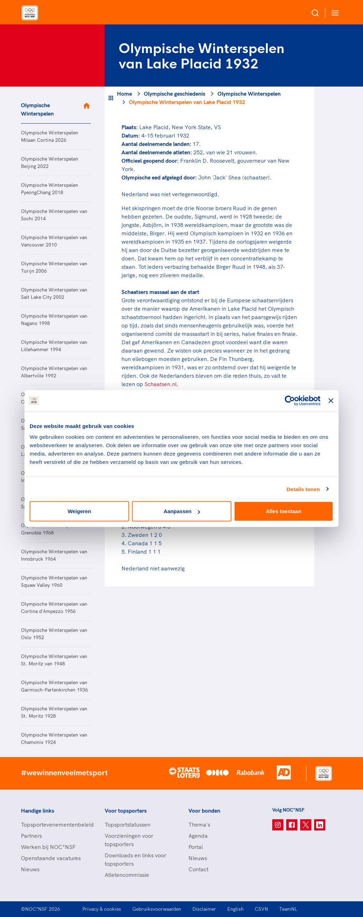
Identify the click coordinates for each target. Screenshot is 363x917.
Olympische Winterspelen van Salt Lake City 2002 (54, 293)
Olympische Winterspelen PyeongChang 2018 (49, 188)
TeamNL (288, 909)
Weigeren (79, 511)
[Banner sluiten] (330, 400)
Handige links (37, 810)
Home (124, 93)
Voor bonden (204, 810)
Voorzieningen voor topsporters (129, 840)
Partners (31, 835)
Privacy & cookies (101, 909)
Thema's (199, 824)
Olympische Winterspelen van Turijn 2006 (54, 267)
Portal (195, 846)
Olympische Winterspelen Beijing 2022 (49, 162)
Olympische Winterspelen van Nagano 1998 (54, 319)
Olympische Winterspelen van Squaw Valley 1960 (54, 581)
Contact (198, 869)
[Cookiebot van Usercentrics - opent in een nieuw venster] (289, 400)
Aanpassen (182, 511)
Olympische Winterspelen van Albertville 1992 (54, 372)
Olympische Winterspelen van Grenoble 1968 (54, 529)
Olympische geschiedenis (174, 93)
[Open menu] (333, 13)
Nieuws (30, 869)
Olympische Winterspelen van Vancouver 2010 (54, 241)
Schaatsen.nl (161, 383)
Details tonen (303, 489)
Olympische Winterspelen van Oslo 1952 (54, 634)
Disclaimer (204, 909)
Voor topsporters (126, 810)
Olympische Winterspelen (37, 109)
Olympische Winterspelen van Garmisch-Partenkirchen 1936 (54, 686)
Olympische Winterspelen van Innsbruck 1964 (54, 555)
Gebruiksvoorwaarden (156, 909)
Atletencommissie (127, 874)
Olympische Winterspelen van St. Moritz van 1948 (54, 660)
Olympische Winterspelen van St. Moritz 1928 (54, 712)
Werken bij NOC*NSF (48, 846)
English (235, 909)
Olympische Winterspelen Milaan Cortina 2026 (49, 136)
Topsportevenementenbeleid (56, 824)
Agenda (198, 835)
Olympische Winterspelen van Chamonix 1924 (54, 738)
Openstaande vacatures (51, 858)
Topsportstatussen (127, 824)
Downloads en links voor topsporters (135, 859)
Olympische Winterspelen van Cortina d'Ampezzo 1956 (54, 607)
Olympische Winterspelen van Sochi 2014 (54, 215)
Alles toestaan (284, 511)
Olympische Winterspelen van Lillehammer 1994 (54, 346)
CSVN (261, 909)
